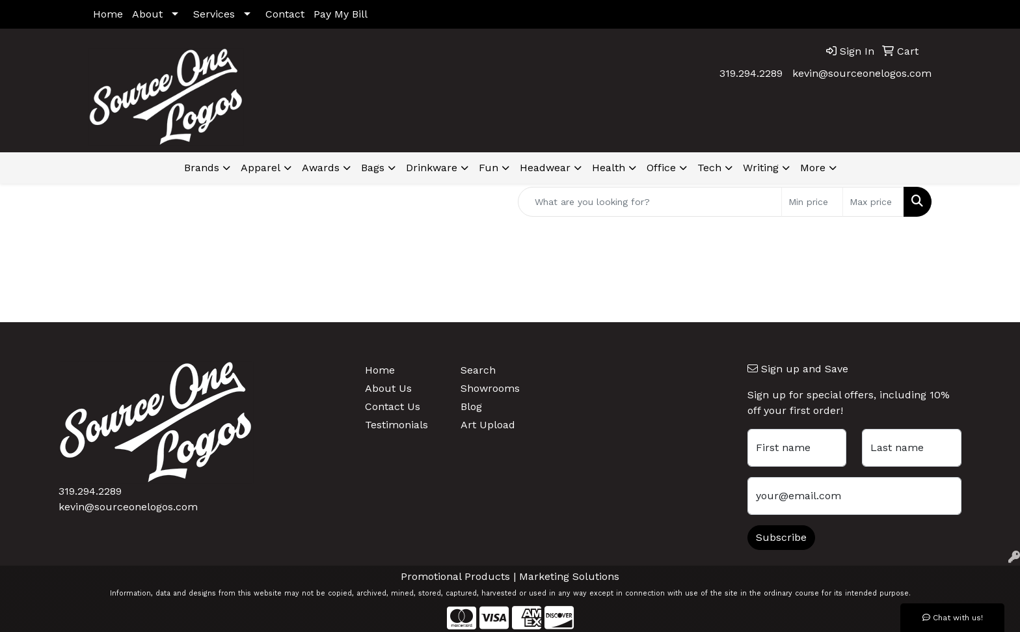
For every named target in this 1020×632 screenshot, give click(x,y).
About (147, 14)
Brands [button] (201, 167)
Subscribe (781, 537)
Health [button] (608, 167)
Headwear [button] (545, 167)
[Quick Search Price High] (873, 202)
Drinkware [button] (431, 167)
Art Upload (488, 425)
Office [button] (661, 167)
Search (478, 370)
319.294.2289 (751, 73)
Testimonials (396, 425)
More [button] (812, 167)
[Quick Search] (650, 202)
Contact (284, 14)
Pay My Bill (341, 14)
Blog (471, 406)
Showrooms (490, 388)
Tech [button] (709, 167)
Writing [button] (761, 167)
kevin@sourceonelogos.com (862, 73)
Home (108, 14)
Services (214, 14)
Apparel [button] (260, 167)
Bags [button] (372, 167)
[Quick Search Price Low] (812, 202)
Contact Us (392, 406)
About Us (388, 388)
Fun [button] (488, 167)
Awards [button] (321, 167)
